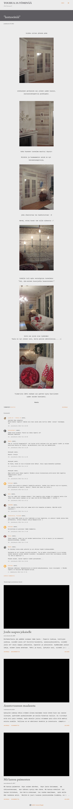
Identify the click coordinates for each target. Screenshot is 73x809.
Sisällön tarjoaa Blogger (37, 805)
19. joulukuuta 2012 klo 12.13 (18, 466)
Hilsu (9, 536)
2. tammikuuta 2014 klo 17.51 (17, 572)
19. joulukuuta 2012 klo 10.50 (18, 426)
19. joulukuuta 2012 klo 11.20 (18, 447)
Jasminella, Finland (14, 515)
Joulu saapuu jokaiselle (17, 632)
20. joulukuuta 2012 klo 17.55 (18, 542)
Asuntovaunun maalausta (19, 706)
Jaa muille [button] (65, 407)
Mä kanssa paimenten (17, 779)
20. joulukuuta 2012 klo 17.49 (18, 531)
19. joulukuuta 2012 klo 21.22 (18, 489)
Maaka (9, 441)
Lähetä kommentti (9, 576)
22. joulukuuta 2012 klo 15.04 (18, 561)
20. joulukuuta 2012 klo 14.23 (18, 522)
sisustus (13, 407)
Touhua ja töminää (18, 3)
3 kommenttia (15, 799)
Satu (9, 494)
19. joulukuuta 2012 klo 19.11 (18, 478)
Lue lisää (67, 651)
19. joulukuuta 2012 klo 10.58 (18, 437)
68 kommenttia (15, 651)
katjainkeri (12, 430)
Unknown (10, 483)
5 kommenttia (15, 725)
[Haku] (62, 3)
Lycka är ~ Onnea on (14, 418)
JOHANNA (10, 505)
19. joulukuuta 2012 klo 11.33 (18, 457)
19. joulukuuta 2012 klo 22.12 (18, 500)
